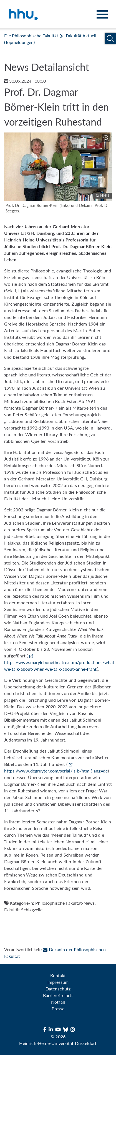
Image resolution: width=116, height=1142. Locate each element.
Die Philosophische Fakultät (31, 35)
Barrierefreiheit (58, 995)
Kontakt (58, 975)
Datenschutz (58, 988)
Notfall (58, 1002)
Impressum (58, 982)
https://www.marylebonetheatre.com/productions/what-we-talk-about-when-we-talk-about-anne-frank (60, 666)
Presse (58, 1008)
